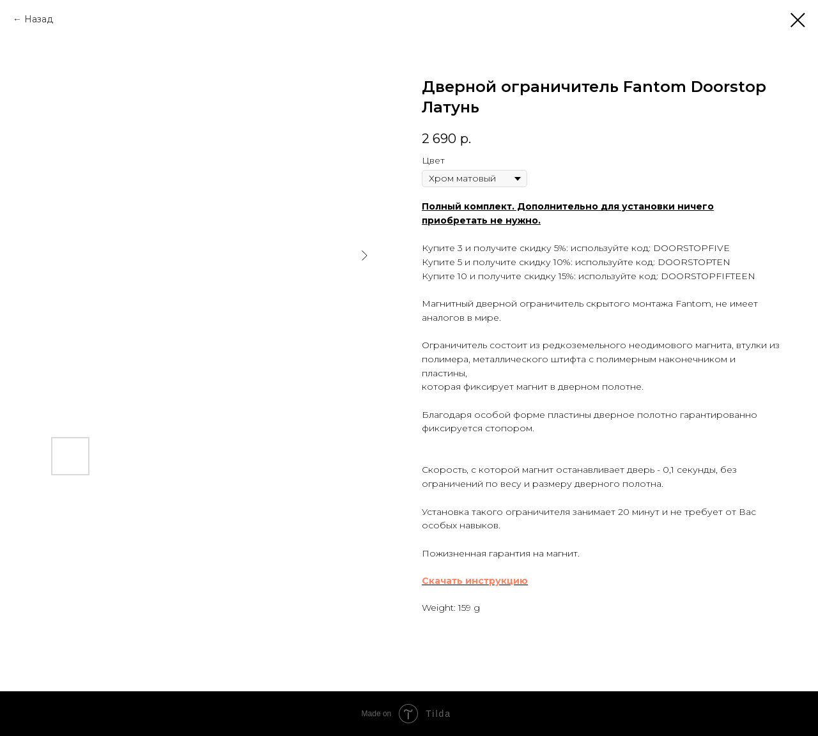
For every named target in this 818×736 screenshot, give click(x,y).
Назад (38, 19)
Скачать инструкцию (475, 580)
